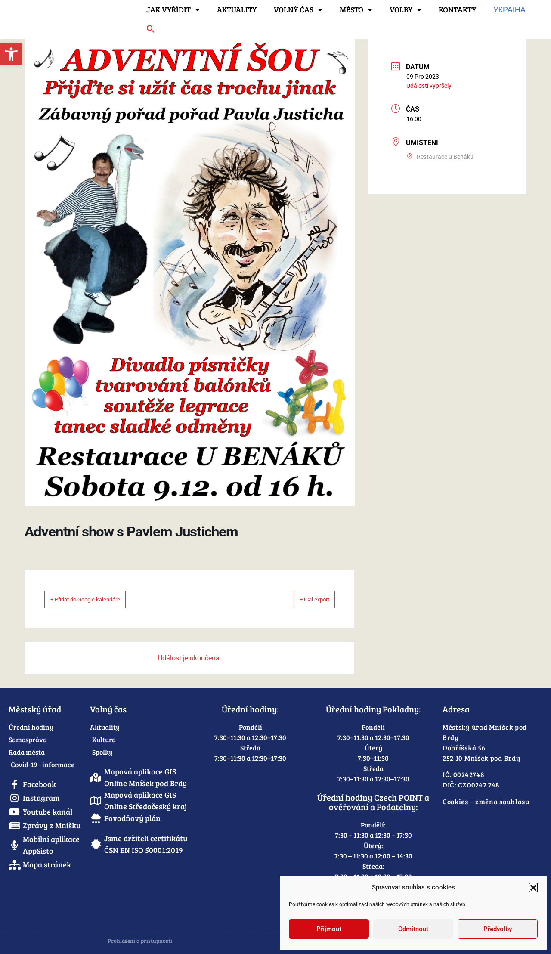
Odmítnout (413, 929)
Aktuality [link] (237, 9)
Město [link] (356, 9)
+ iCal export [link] (304, 599)
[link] (11, 54)
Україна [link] (509, 9)
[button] (533, 887)
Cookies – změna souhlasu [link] (486, 801)
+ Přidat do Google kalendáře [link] (98, 599)
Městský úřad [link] (35, 709)
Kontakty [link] (457, 9)
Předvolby (497, 929)
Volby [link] (405, 9)
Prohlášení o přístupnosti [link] (140, 941)
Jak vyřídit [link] (173, 9)
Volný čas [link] (298, 9)
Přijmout (328, 929)
